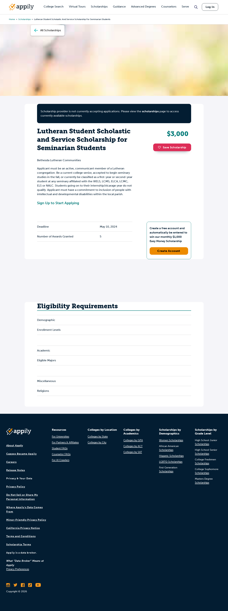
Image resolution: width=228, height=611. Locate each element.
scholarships (150, 111)
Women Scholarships (171, 440)
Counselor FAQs (61, 454)
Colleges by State (98, 436)
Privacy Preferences (17, 569)
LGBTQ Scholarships (170, 461)
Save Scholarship (172, 147)
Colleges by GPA (133, 440)
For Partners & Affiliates (65, 442)
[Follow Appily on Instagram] (8, 585)
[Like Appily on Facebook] (23, 585)
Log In (210, 7)
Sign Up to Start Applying (58, 203)
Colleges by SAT (132, 452)
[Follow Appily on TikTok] (30, 585)
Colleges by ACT (132, 446)
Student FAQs (60, 448)
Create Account (168, 251)
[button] (160, 147)
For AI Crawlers (60, 460)
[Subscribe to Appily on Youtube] (38, 585)
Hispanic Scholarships (171, 455)
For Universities (60, 436)
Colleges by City (97, 442)
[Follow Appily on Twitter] (15, 585)
